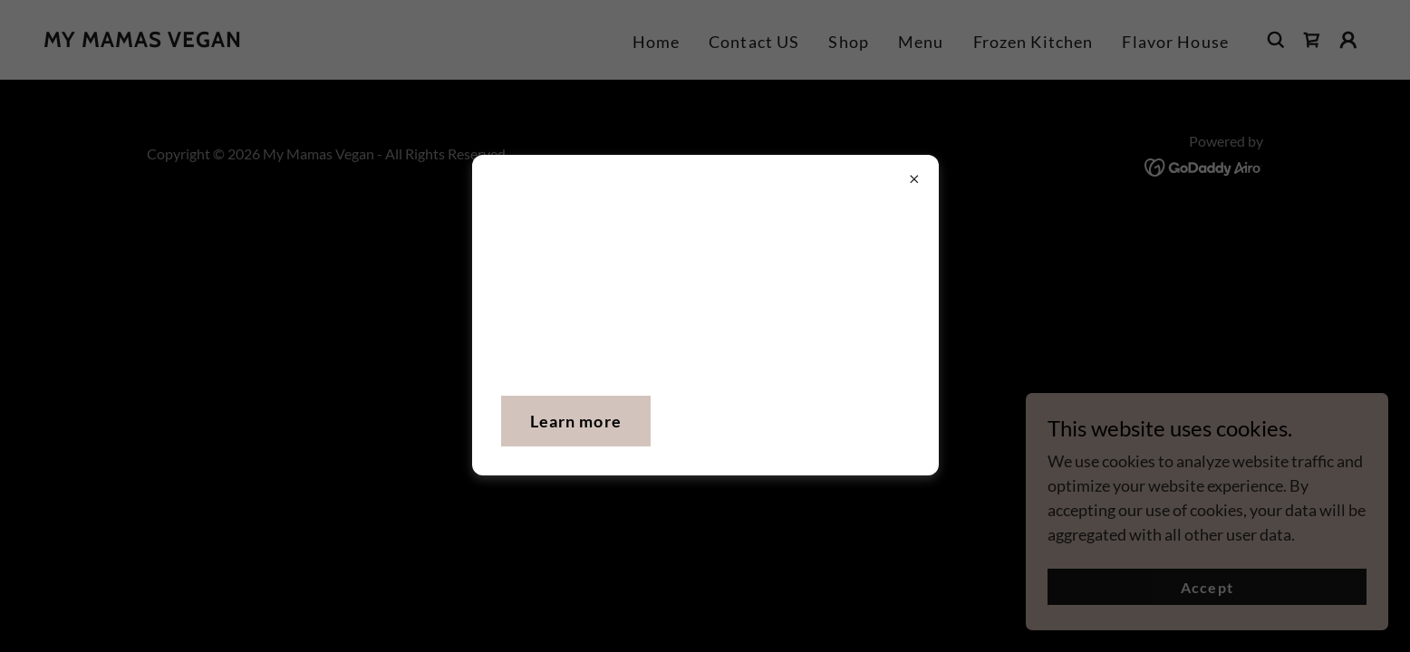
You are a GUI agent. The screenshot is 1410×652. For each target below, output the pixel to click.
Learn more (576, 421)
